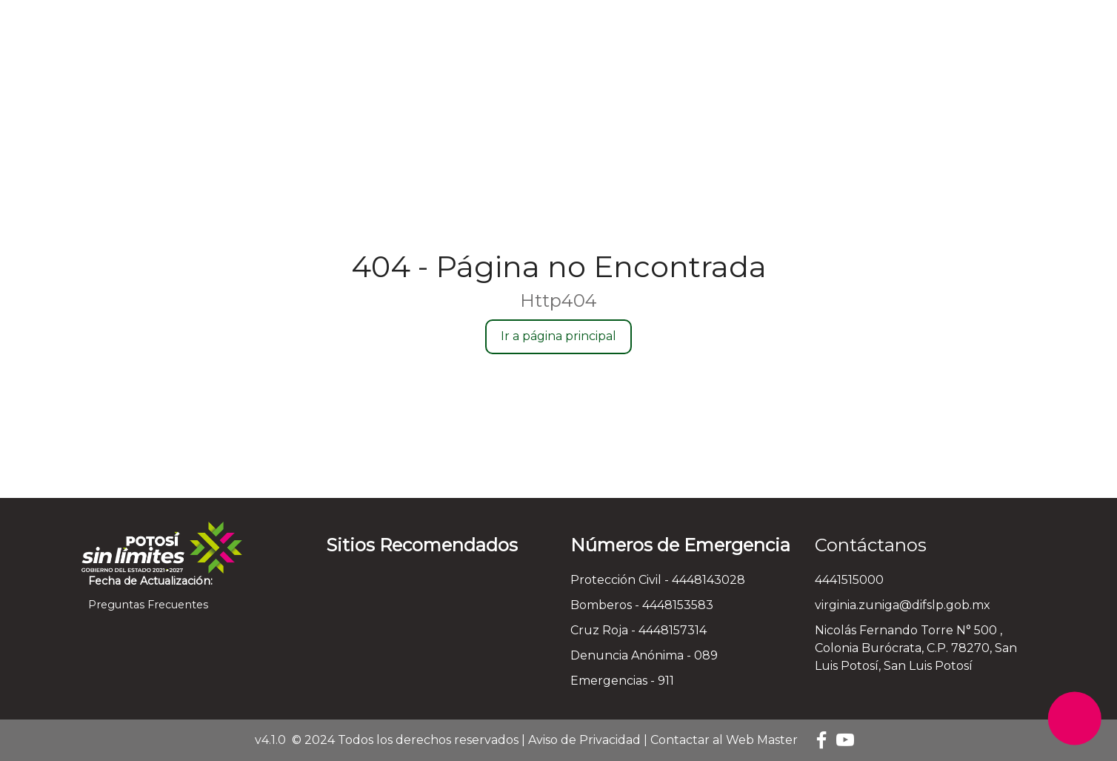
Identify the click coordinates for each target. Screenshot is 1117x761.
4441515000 (849, 580)
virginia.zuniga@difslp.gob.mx (902, 605)
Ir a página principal (558, 336)
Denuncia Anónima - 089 (644, 655)
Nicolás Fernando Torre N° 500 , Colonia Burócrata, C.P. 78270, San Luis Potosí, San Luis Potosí (916, 648)
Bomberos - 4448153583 (641, 605)
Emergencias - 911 (622, 681)
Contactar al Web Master (724, 740)
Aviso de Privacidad (584, 740)
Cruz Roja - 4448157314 (638, 630)
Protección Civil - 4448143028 (657, 580)
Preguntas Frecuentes (144, 604)
